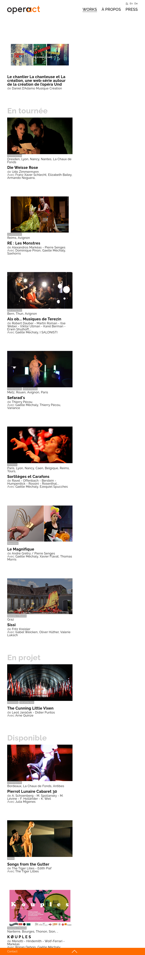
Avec (10, 175)
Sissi (11, 625)
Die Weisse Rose (22, 167)
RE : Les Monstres (23, 243)
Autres (11, 858)
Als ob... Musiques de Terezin (34, 319)
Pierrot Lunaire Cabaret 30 (32, 791)
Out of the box (14, 310)
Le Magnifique (20, 549)
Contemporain (14, 156)
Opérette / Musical (17, 616)
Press (132, 9)
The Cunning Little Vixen (30, 708)
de (136, 3)
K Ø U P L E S (19, 937)
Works (90, 9)
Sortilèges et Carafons (28, 476)
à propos (111, 9)
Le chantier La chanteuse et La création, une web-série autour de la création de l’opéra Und (36, 81)
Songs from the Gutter (28, 864)
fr (127, 3)
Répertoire (13, 543)
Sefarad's (16, 397)
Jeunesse (12, 465)
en (131, 3)
